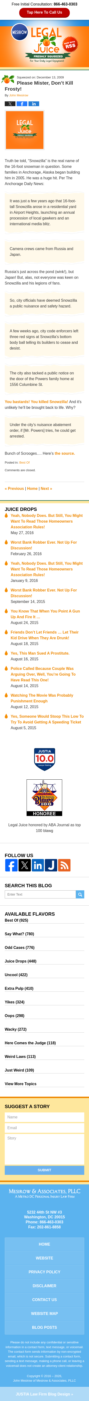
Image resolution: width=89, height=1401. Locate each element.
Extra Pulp (19, 988)
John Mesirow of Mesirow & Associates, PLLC (44, 1380)
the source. (65, 453)
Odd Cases (19, 948)
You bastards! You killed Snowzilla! (37, 402)
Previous (14, 489)
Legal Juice (44, 42)
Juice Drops (21, 509)
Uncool (16, 975)
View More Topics (21, 1084)
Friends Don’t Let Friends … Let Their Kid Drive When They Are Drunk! (45, 635)
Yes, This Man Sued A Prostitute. (40, 653)
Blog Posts (44, 1327)
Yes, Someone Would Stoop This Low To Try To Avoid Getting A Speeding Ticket (47, 719)
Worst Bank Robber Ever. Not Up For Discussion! (44, 545)
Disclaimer (44, 1286)
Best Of (24, 462)
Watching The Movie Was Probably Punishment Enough (42, 698)
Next (46, 489)
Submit (45, 1170)
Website (44, 1258)
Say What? (19, 934)
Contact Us (44, 1300)
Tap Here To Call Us (44, 12)
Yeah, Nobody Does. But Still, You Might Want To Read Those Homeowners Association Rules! (47, 521)
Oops (14, 1016)
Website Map (44, 1314)
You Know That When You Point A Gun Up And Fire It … (45, 614)
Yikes (14, 1002)
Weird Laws (20, 1057)
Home (32, 489)
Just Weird (19, 1070)
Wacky (16, 1029)
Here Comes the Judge (30, 1043)
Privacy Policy (45, 1272)
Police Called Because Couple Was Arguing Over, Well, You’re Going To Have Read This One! (43, 674)
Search (80, 894)
